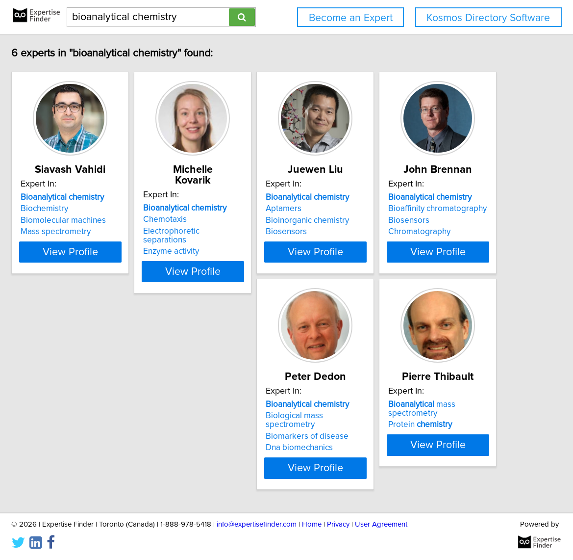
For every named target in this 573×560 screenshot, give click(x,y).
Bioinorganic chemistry (411, 220)
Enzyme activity (250, 231)
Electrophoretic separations (273, 220)
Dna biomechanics (256, 438)
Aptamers (387, 208)
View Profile (137, 251)
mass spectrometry (429, 404)
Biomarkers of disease (264, 427)
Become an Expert (351, 18)
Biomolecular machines (118, 220)
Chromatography (106, 438)
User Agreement (381, 524)
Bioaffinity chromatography (124, 415)
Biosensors (390, 231)
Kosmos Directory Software (488, 18)
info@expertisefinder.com (257, 524)
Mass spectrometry (110, 231)
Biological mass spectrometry (277, 415)
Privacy (338, 524)
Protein (401, 415)
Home (312, 524)
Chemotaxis (244, 208)
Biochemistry (99, 208)
